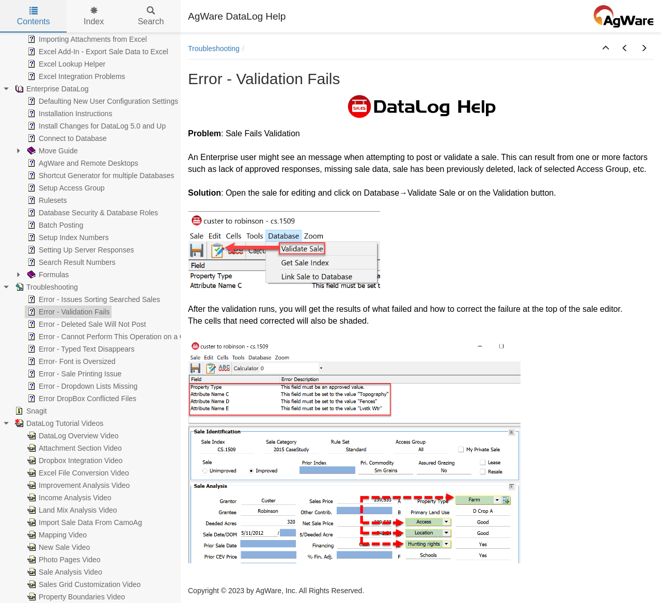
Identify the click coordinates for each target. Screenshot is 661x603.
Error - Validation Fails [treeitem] (67, 312)
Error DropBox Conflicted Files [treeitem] (80, 398)
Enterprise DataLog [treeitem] (51, 89)
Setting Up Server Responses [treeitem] (79, 250)
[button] (606, 48)
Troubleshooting (214, 48)
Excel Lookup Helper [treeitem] (65, 64)
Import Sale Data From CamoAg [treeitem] (83, 522)
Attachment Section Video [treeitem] (73, 448)
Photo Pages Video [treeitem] (63, 559)
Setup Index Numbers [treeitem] (66, 237)
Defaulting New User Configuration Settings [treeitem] (101, 101)
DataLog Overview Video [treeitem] (72, 436)
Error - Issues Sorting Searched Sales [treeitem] (92, 299)
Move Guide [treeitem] (51, 151)
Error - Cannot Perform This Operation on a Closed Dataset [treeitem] (127, 336)
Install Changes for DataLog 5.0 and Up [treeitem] (95, 126)
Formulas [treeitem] (47, 274)
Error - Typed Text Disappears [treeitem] (79, 349)
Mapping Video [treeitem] (56, 535)
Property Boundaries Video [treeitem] (75, 597)
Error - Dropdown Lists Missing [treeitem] (81, 386)
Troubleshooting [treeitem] (45, 287)
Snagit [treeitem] (30, 411)
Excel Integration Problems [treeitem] (75, 76)
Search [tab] (151, 16)
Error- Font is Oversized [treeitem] (70, 361)
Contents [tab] (33, 16)
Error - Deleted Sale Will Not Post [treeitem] (85, 324)
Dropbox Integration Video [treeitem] (73, 460)
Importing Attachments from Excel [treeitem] (86, 39)
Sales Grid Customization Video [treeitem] (82, 584)
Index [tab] (94, 16)
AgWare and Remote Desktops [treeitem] (81, 163)
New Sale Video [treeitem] (57, 547)
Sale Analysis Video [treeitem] (63, 572)
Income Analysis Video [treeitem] (68, 497)
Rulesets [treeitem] (46, 200)
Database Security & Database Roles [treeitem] (91, 213)
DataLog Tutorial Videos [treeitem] (58, 423)
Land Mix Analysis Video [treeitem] (71, 510)
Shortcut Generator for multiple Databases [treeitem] (99, 175)
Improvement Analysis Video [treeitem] (77, 485)
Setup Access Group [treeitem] (65, 188)
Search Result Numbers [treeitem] (70, 262)
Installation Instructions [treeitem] (68, 113)
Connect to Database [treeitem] (66, 138)
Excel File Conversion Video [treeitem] (77, 473)
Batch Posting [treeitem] (54, 225)
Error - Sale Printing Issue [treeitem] (73, 374)
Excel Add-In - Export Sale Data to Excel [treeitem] (96, 51)
